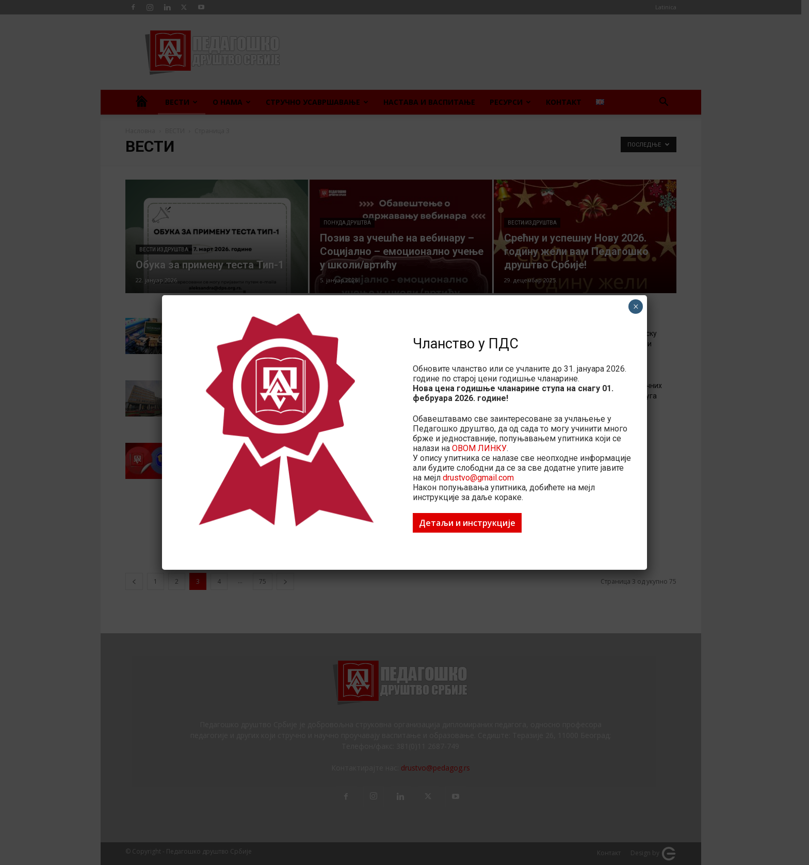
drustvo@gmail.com (478, 478)
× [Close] (636, 306)
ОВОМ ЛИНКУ (479, 448)
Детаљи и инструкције (467, 522)
